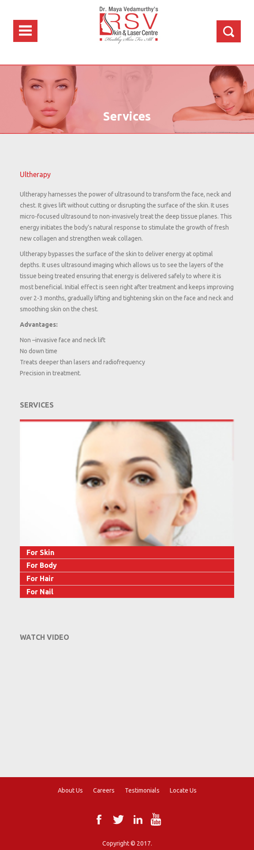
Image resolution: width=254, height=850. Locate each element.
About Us (70, 790)
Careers (104, 790)
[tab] (127, 552)
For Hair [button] (40, 578)
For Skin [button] (40, 552)
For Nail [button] (39, 592)
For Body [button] (41, 565)
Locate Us (183, 790)
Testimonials (142, 790)
